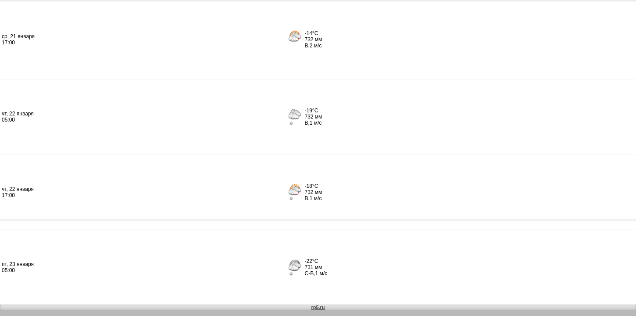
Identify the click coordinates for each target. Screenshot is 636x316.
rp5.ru (318, 307)
